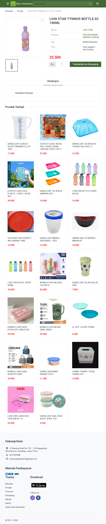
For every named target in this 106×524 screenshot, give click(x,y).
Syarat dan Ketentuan (15, 507)
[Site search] (60, 3)
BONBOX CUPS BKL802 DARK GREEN (50, 328)
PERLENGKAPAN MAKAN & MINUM (91, 36)
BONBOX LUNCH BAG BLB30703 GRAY (17, 372)
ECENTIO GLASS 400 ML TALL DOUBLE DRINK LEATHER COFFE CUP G (51, 146)
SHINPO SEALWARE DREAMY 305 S (49, 372)
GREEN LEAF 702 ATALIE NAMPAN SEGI (51, 192)
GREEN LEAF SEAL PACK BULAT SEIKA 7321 (51, 417)
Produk (20, 11)
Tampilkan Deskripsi (24, 93)
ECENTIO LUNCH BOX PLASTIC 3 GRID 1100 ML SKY (19, 193)
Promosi (9, 491)
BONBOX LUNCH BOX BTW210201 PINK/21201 (19, 328)
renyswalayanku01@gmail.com (23, 459)
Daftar (8, 503)
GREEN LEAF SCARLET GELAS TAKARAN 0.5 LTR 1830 (19, 146)
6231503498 (14, 455)
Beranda (9, 11)
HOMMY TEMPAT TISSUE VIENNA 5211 (83, 372)
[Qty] (63, 64)
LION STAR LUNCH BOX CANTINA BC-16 (18, 417)
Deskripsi (53, 81)
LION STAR (88, 30)
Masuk (8, 499)
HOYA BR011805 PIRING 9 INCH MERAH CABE (19, 239)
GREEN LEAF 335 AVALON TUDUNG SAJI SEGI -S (84, 145)
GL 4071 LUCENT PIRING (83, 327)
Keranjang (9, 495)
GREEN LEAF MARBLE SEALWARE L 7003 (50, 239)
